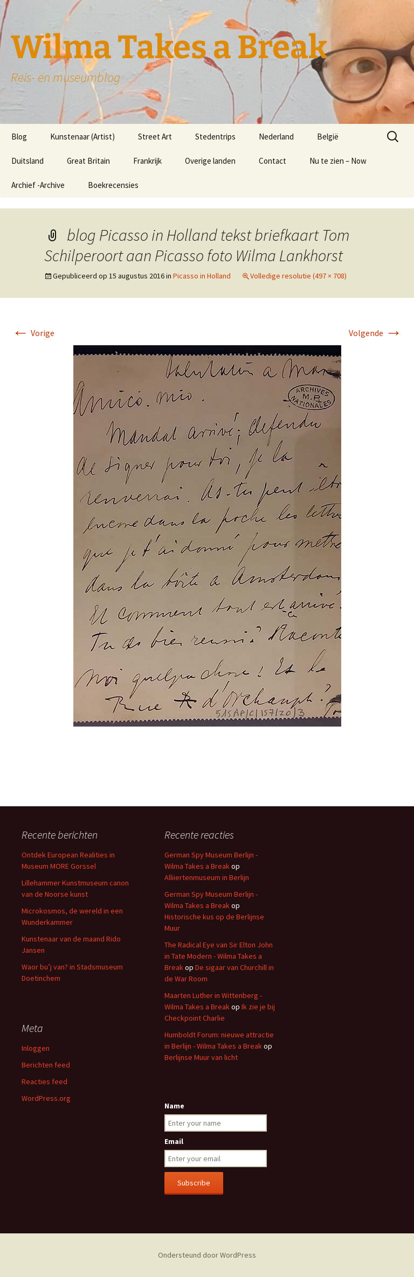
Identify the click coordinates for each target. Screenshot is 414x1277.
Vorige (33, 332)
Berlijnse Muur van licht (201, 1057)
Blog (19, 136)
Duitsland (27, 161)
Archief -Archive (38, 185)
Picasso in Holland (202, 276)
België (328, 136)
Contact (272, 161)
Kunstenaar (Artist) (82, 136)
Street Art (155, 136)
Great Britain (88, 161)
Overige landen (210, 161)
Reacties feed (44, 1081)
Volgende (375, 332)
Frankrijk (147, 161)
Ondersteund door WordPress (207, 1255)
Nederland (276, 136)
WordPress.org (46, 1098)
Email (173, 1141)
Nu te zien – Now (338, 161)
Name (174, 1106)
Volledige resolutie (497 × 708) (298, 276)
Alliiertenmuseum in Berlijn (206, 877)
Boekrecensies (113, 185)
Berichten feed (46, 1065)
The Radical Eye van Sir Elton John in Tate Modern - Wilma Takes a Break (218, 956)
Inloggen (36, 1048)
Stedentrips (215, 136)
